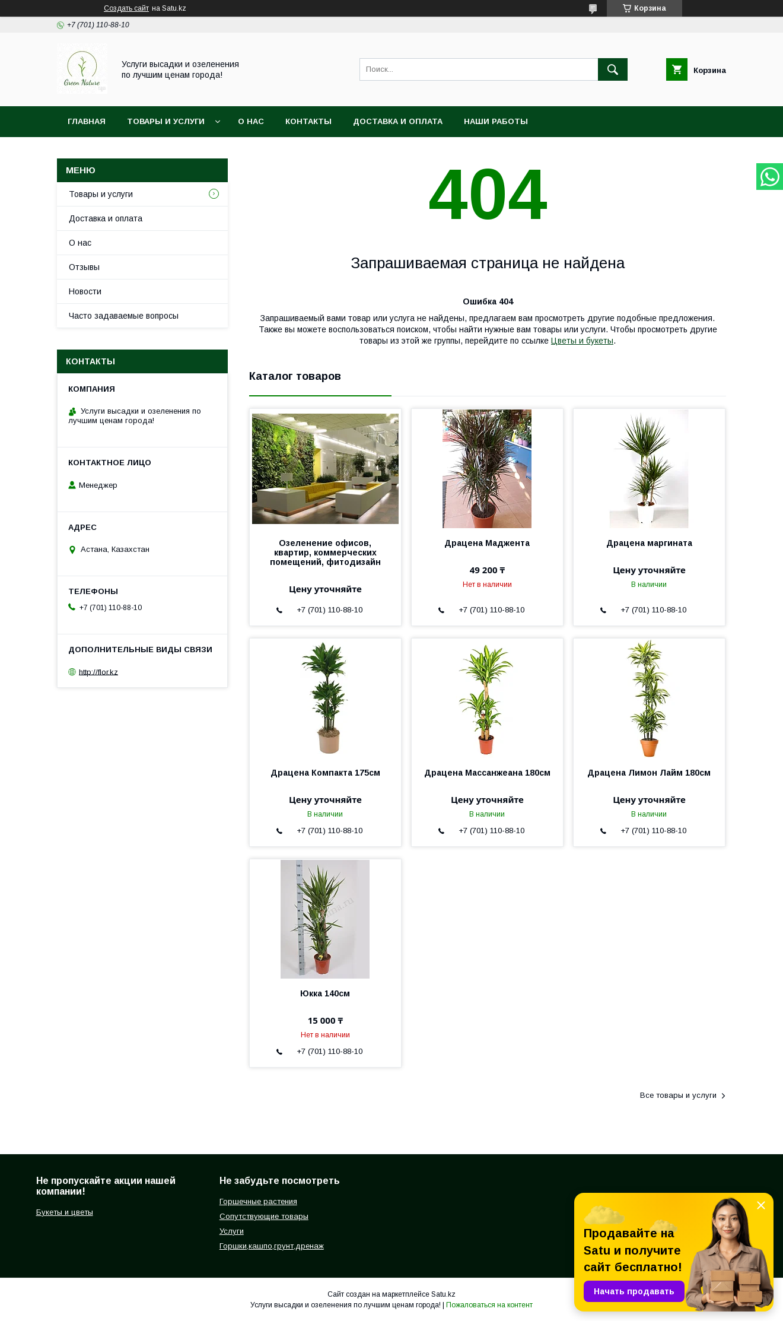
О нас (251, 121)
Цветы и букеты (582, 340)
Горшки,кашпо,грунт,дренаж (271, 1245)
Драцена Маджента (487, 543)
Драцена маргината (649, 543)
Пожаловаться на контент (489, 1305)
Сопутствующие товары (263, 1216)
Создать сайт (126, 8)
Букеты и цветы (64, 1212)
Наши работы (496, 121)
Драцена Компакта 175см (325, 772)
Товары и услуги (166, 121)
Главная (87, 121)
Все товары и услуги (678, 1095)
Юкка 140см (325, 993)
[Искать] (613, 69)
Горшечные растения (258, 1201)
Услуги (231, 1231)
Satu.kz (443, 1294)
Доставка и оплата (398, 121)
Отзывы (84, 267)
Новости (85, 291)
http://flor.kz (98, 671)
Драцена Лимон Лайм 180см (649, 772)
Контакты (308, 121)
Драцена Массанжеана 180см (487, 772)
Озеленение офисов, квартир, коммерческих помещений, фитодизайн (325, 552)
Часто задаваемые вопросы (124, 315)
